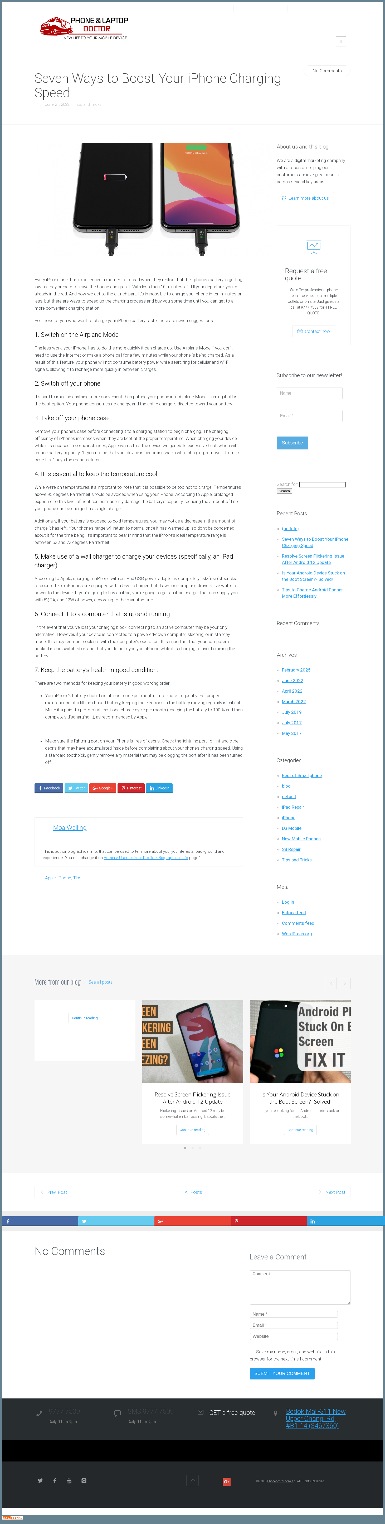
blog (286, 786)
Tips (77, 877)
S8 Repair (291, 849)
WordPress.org (297, 933)
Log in (288, 902)
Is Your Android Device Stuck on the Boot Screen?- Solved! (300, 1098)
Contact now (313, 331)
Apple (50, 877)
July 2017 (292, 722)
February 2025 (296, 670)
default (289, 796)
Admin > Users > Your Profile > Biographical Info (146, 857)
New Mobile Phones (301, 838)
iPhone (64, 877)
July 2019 (292, 712)
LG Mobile (291, 828)
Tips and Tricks (88, 104)
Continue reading (85, 1018)
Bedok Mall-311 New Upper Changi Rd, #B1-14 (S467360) (316, 1418)
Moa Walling (70, 827)
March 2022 (294, 701)
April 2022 (292, 691)
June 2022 (292, 680)
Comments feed (298, 923)
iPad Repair (293, 807)
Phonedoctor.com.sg (281, 1481)
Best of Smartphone (302, 775)
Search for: (287, 484)
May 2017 (292, 733)
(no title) (290, 528)
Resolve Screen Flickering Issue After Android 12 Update (193, 1098)
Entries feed (294, 912)
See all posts (101, 982)
